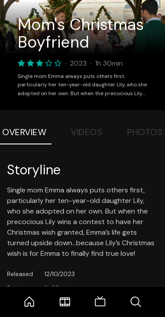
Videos (87, 132)
